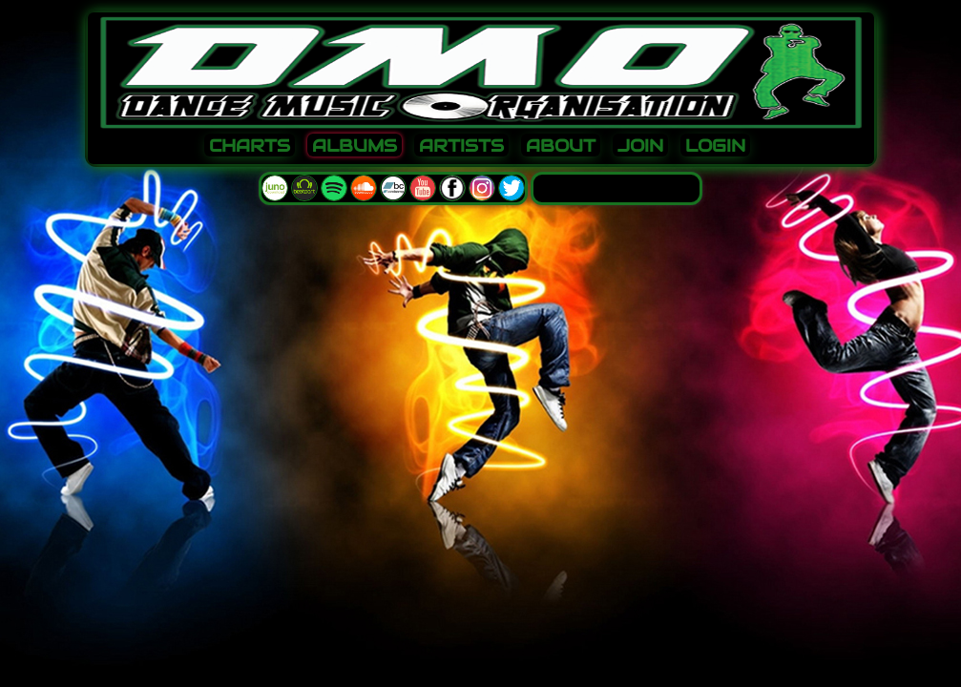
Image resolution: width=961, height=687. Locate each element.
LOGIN (715, 145)
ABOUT (560, 145)
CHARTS (249, 145)
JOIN (640, 145)
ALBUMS (354, 145)
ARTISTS (461, 145)
